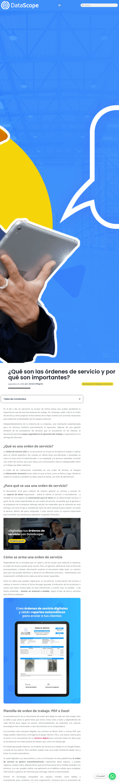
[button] (59, 5)
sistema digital (41, 738)
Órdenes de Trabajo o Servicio (97, 384)
